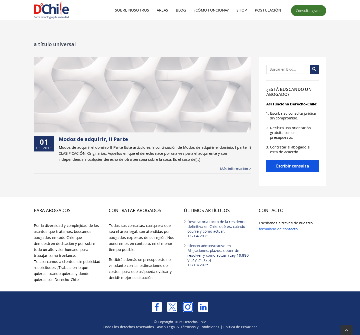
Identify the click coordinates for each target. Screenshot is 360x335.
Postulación (268, 10)
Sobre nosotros (132, 10)
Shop (241, 10)
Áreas (162, 10)
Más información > (235, 168)
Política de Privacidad (240, 326)
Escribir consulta (292, 166)
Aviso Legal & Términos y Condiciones (188, 326)
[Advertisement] (179, 30)
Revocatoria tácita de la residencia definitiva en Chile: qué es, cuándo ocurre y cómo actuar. (219, 228)
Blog (181, 10)
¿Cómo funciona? (211, 10)
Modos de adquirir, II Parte (93, 139)
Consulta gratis (309, 10)
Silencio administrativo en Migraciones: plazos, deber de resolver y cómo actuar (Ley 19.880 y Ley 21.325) (219, 255)
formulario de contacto (278, 228)
